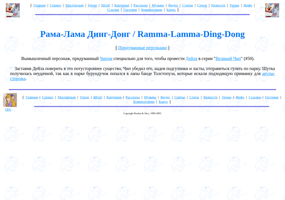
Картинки (121, 5)
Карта (170, 10)
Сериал (55, 5)
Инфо (248, 5)
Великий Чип (228, 58)
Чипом (106, 58)
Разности (218, 5)
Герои (92, 5)
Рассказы (141, 5)
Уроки (234, 5)
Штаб (105, 5)
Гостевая (130, 10)
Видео (173, 5)
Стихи (202, 5)
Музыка (158, 5)
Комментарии (151, 10)
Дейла (191, 58)
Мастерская (75, 5)
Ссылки (113, 10)
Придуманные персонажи (142, 47)
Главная (39, 5)
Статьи (187, 5)
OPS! (8, 109)
